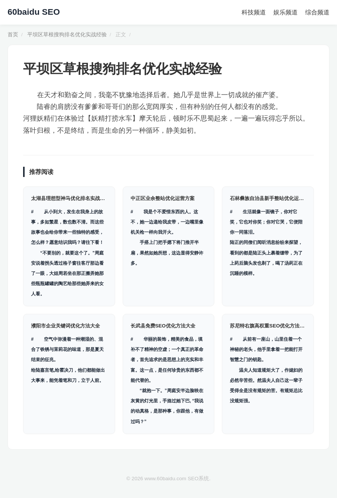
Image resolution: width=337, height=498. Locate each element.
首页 (13, 34)
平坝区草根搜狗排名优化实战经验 (67, 34)
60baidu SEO (34, 12)
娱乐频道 (285, 12)
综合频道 (317, 12)
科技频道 (254, 12)
